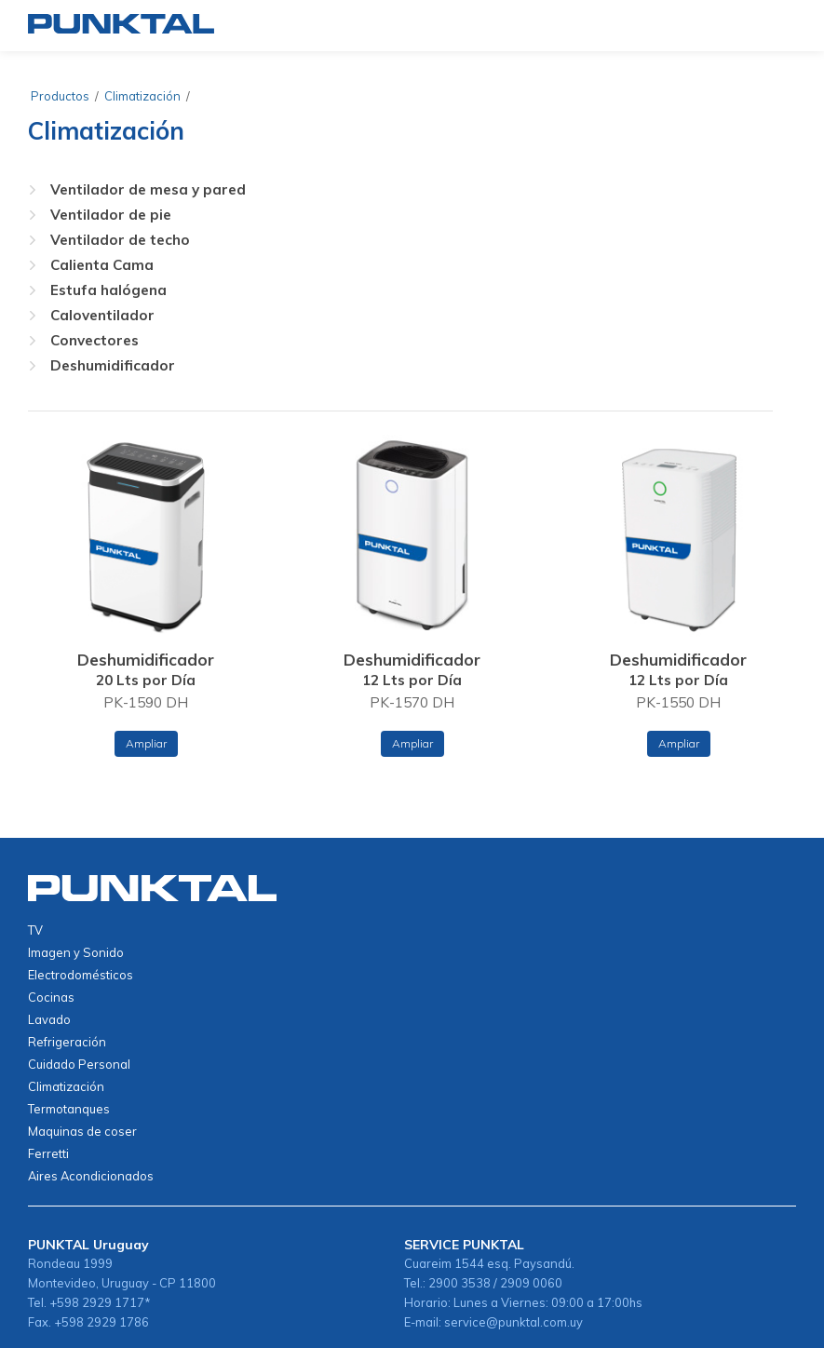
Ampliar (146, 743)
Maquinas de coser (82, 1131)
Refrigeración (67, 1041)
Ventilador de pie (110, 214)
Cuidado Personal (79, 1064)
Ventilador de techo (120, 240)
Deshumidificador (112, 365)
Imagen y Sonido (76, 952)
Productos (60, 95)
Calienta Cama (102, 265)
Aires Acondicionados (91, 1175)
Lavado (49, 1019)
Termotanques (69, 1108)
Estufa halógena (108, 290)
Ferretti (48, 1153)
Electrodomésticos (80, 974)
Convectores (94, 340)
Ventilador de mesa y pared (148, 189)
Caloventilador (102, 315)
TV (35, 930)
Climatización (142, 95)
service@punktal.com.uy (513, 1321)
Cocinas (51, 997)
